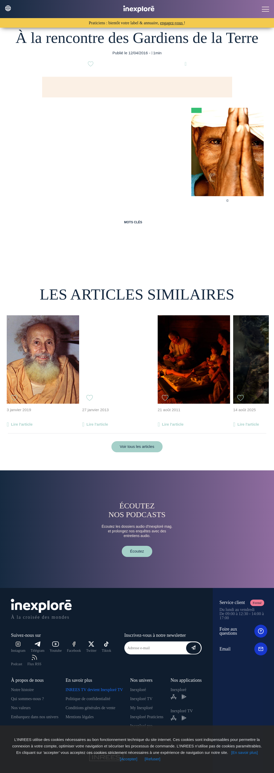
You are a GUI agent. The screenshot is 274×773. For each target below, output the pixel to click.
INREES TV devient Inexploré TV (94, 689)
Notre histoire (22, 689)
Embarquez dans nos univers (34, 717)
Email (243, 648)
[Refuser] (152, 759)
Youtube (56, 647)
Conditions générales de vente (90, 708)
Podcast (16, 664)
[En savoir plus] (244, 752)
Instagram (18, 647)
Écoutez (137, 551)
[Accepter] (129, 759)
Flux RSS (34, 660)
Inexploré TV (141, 699)
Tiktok (106, 647)
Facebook (74, 647)
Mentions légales (80, 717)
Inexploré (138, 689)
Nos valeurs (21, 708)
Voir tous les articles (137, 446)
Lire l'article (22, 424)
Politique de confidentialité (88, 699)
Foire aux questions (243, 631)
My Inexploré (141, 708)
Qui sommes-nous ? (27, 699)
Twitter (91, 647)
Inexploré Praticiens (146, 717)
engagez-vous (172, 23)
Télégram (37, 647)
